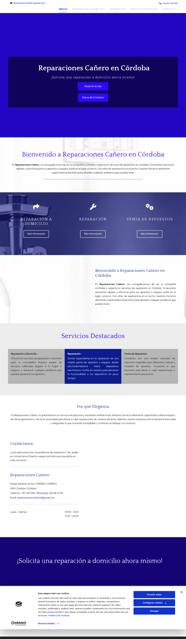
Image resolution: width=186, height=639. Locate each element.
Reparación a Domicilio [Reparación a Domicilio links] (88, 9)
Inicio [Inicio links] (62, 9)
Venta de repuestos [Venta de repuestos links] (143, 9)
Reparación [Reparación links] (117, 9)
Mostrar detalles (46, 633)
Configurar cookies (154, 612)
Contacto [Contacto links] (169, 9)
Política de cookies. (59, 625)
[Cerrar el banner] (181, 602)
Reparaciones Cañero (29, 475)
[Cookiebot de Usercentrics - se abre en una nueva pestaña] (19, 633)
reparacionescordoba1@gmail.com (29, 3)
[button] (93, 86)
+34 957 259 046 (170, 3)
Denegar (154, 621)
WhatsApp (42, 492)
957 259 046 (28, 492)
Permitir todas (154, 604)
